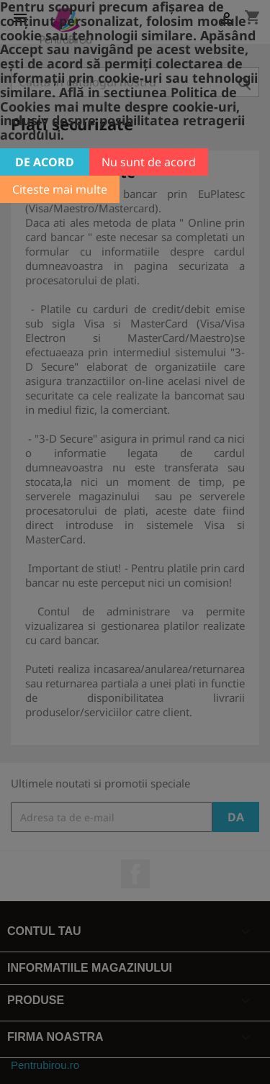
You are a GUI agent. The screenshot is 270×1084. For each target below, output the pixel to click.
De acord (44, 162)
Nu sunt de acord (149, 162)
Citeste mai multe (59, 189)
